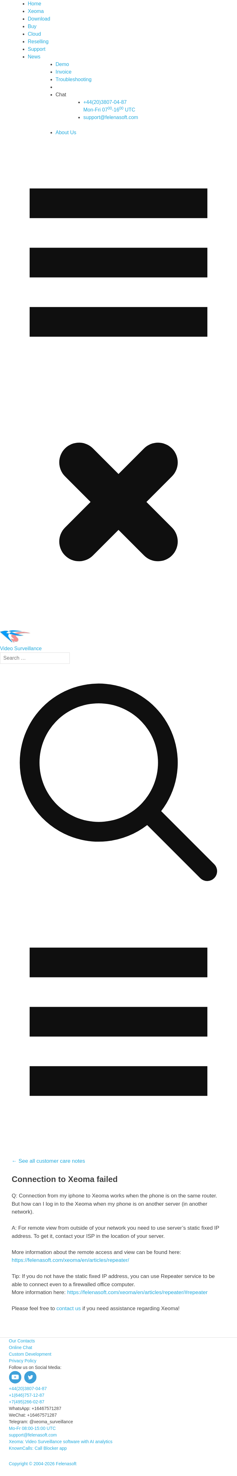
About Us (66, 132)
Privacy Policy (22, 1360)
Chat (61, 94)
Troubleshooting (74, 79)
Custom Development (30, 1354)
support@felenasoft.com (110, 117)
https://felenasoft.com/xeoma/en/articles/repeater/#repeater (137, 1292)
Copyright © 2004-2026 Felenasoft (42, 1463)
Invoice (64, 72)
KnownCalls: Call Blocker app (38, 1448)
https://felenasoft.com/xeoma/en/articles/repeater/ (70, 1260)
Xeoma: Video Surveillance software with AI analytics (60, 1441)
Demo (62, 64)
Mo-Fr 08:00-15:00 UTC (32, 1428)
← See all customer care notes (48, 1161)
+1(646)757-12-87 (26, 1395)
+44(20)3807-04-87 (28, 1388)
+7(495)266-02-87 (26, 1401)
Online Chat (20, 1347)
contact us (69, 1308)
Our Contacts (22, 1340)
